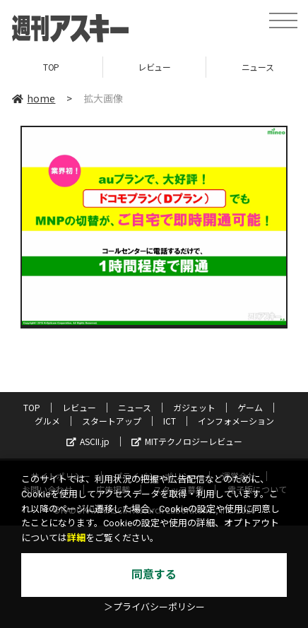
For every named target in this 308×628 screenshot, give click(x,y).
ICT (169, 421)
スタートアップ (111, 421)
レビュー (154, 67)
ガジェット (194, 407)
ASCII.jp (87, 441)
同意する (154, 574)
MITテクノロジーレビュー (186, 441)
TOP (51, 67)
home (33, 98)
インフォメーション (236, 421)
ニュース (134, 407)
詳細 (76, 538)
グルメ (47, 421)
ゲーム (250, 407)
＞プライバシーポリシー (154, 607)
